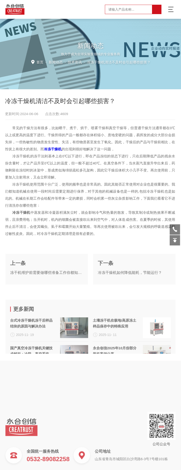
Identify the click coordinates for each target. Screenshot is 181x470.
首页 (40, 62)
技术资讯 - (108, 62)
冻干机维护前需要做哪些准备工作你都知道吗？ (46, 282)
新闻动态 (56, 62)
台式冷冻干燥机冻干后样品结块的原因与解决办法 (31, 344)
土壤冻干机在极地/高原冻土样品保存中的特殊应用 (114, 344)
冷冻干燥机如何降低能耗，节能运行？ (130, 282)
